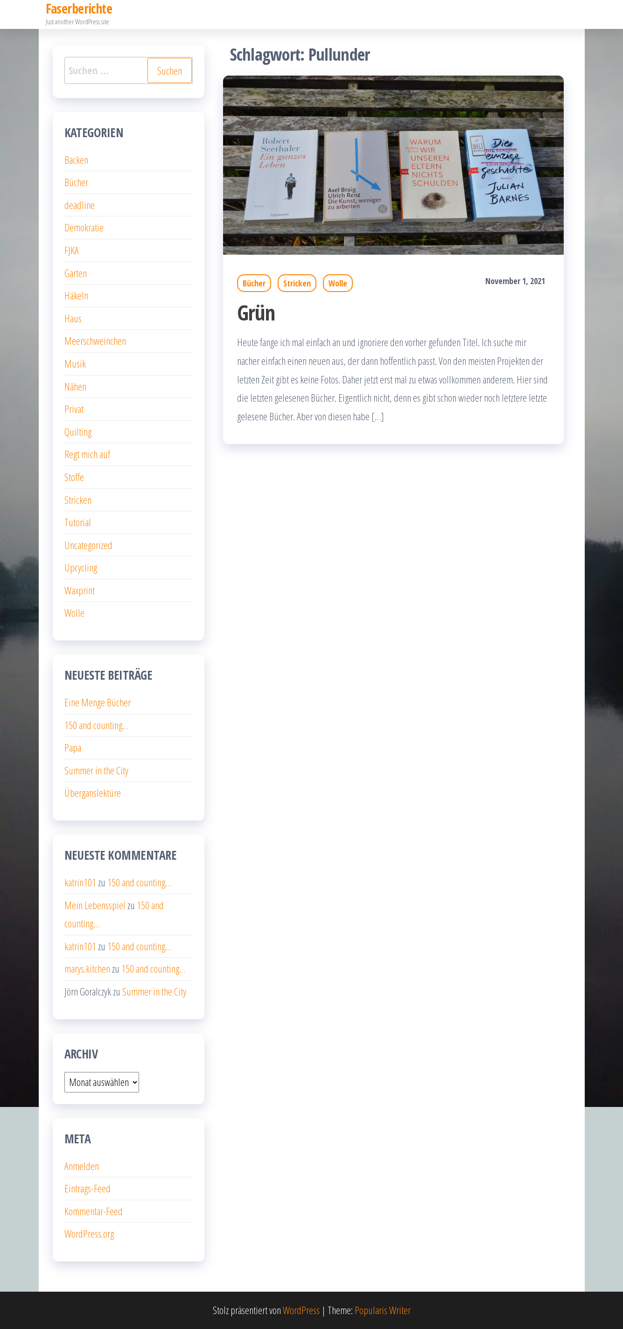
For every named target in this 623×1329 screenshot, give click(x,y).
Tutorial (77, 522)
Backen (76, 160)
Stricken (297, 283)
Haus (73, 318)
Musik (75, 363)
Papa (72, 747)
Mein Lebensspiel (95, 905)
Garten (75, 273)
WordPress (301, 1310)
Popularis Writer (383, 1310)
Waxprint (79, 590)
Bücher (254, 283)
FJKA (71, 250)
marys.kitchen (87, 968)
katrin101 (80, 882)
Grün (256, 312)
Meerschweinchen (95, 341)
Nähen (75, 386)
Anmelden (81, 1166)
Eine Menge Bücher (97, 702)
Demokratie (84, 227)
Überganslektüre (92, 793)
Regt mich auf (87, 454)
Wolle (338, 283)
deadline (79, 205)
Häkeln (76, 295)
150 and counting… (96, 725)
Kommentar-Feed (93, 1211)
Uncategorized (88, 545)
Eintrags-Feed (87, 1188)
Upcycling (80, 567)
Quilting (77, 431)
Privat (74, 409)
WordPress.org (89, 1233)
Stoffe (74, 477)
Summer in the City (96, 770)
